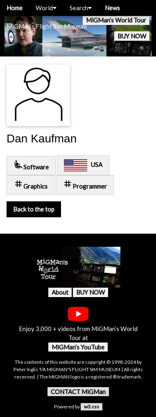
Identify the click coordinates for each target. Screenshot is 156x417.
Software (31, 165)
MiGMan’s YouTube (78, 347)
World (46, 7)
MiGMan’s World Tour (116, 20)
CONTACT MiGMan (78, 391)
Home (15, 7)
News (112, 7)
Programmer (85, 184)
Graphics (30, 184)
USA (83, 165)
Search (81, 7)
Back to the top (33, 209)
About (60, 292)
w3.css (91, 406)
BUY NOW (132, 36)
